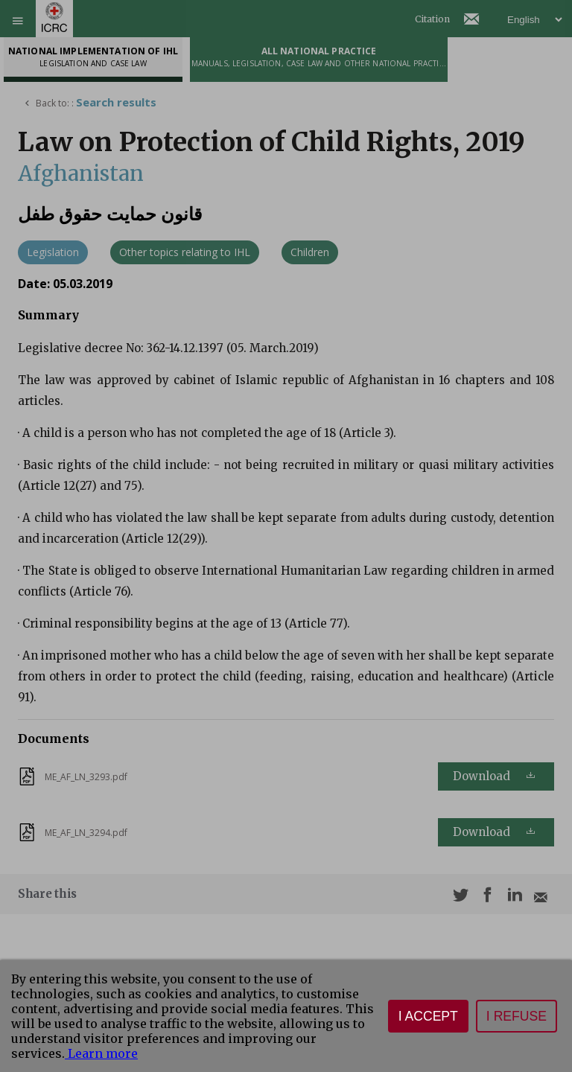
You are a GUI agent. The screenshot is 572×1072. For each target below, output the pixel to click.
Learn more (101, 1053)
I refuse (516, 1016)
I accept (428, 1016)
